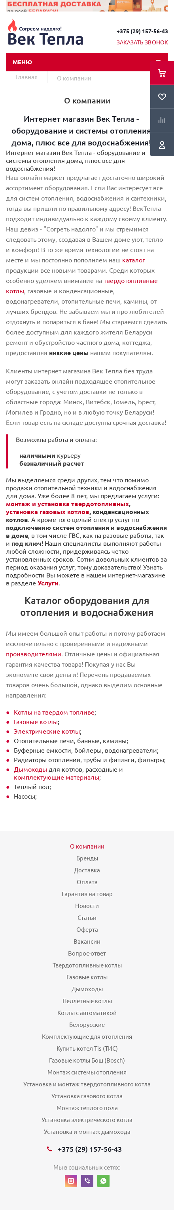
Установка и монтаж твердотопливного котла (87, 1084)
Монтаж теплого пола (87, 1108)
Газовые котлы (36, 721)
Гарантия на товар (87, 894)
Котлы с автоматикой (87, 1012)
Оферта (87, 929)
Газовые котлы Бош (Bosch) (87, 1060)
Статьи (87, 917)
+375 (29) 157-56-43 (142, 31)
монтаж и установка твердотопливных (67, 503)
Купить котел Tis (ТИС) (87, 1048)
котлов (77, 511)
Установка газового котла (87, 1096)
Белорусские (87, 1024)
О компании (87, 846)
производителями (33, 654)
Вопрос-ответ (87, 953)
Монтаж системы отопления (87, 1072)
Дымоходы (30, 769)
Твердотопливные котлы (87, 965)
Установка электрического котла (87, 1119)
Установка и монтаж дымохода (87, 1131)
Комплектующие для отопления (87, 1036)
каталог (133, 260)
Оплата (87, 882)
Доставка (87, 870)
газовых (53, 511)
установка (23, 511)
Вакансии (87, 941)
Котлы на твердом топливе (54, 712)
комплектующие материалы (56, 777)
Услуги (48, 583)
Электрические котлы (47, 731)
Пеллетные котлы (87, 1001)
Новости (87, 905)
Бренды (87, 858)
